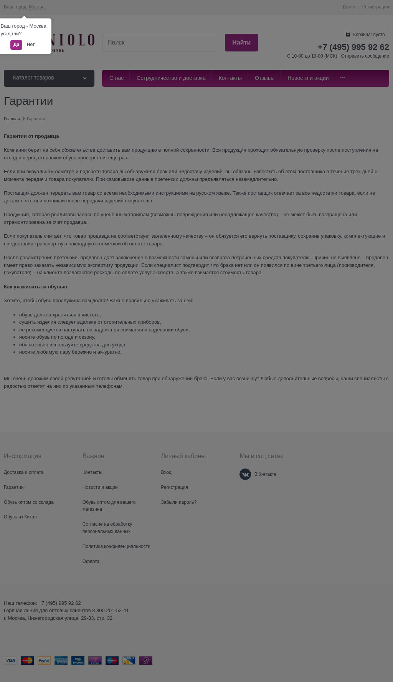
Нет (31, 44)
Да (16, 44)
